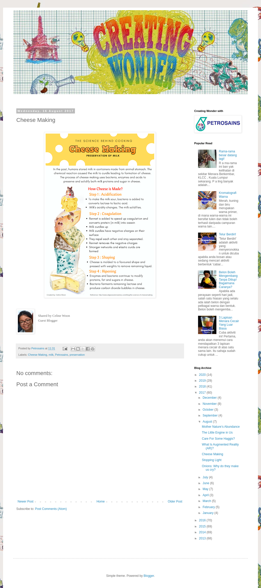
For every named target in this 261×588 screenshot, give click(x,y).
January (208, 513)
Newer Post (25, 501)
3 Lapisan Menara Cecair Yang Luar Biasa (229, 323)
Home (101, 501)
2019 (203, 380)
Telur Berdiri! (227, 234)
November (210, 404)
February (209, 507)
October (208, 409)
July (206, 477)
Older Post (175, 501)
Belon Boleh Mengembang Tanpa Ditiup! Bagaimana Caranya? (228, 279)
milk (51, 354)
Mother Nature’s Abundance (221, 426)
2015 (203, 526)
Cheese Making (37, 354)
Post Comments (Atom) (51, 509)
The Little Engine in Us (217, 432)
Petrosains (61, 354)
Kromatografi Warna (228, 194)
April (206, 495)
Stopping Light (211, 460)
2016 (203, 520)
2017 (203, 392)
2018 (203, 386)
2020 (203, 375)
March (207, 501)
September (210, 415)
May (206, 489)
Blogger (148, 576)
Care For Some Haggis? (218, 438)
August (208, 421)
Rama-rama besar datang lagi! (228, 155)
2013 (203, 538)
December (210, 397)
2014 (203, 532)
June (206, 483)
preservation (77, 354)
